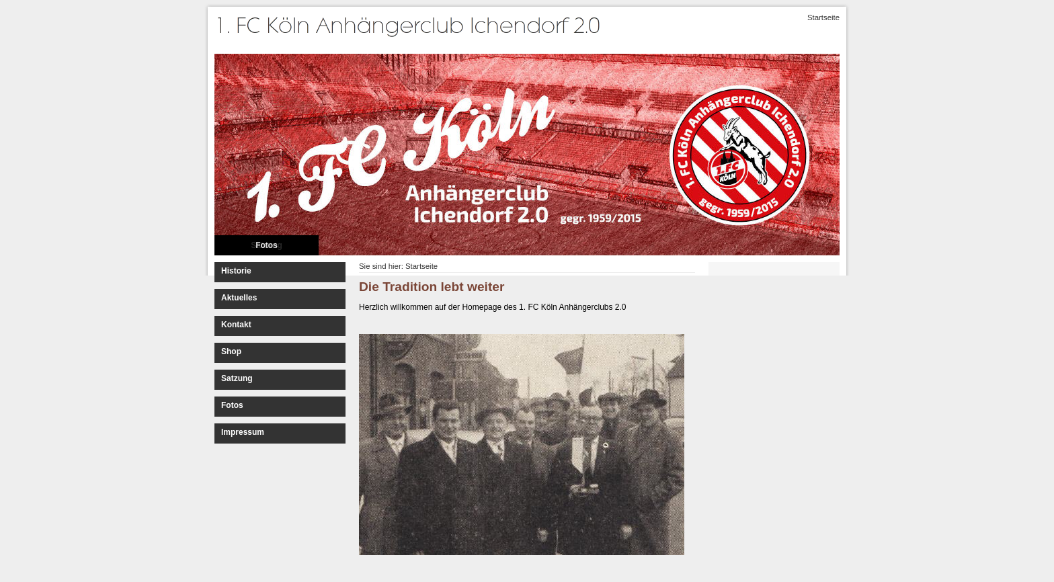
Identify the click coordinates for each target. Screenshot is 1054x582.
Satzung (237, 378)
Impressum (242, 432)
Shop (231, 351)
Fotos (266, 245)
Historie (236, 271)
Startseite (823, 17)
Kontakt (236, 324)
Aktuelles (239, 297)
